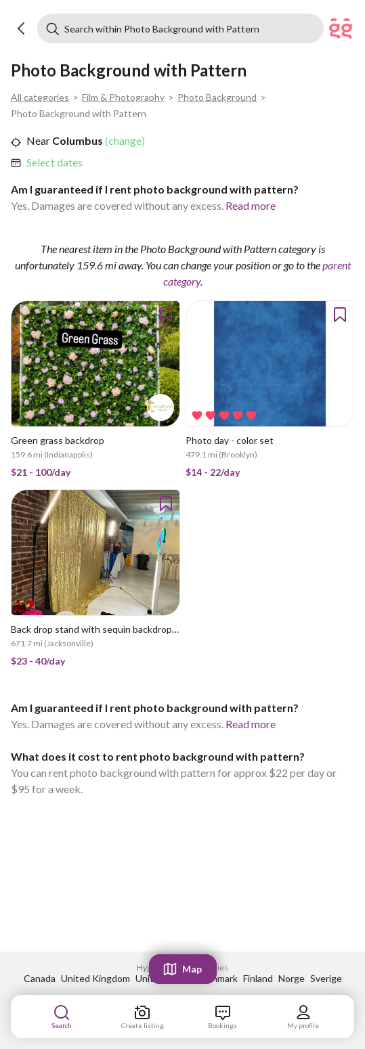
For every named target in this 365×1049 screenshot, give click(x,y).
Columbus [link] (76, 140)
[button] (22, 28)
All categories (40, 97)
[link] (54, 162)
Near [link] (38, 140)
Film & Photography (123, 97)
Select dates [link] (54, 162)
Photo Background (217, 97)
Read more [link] (251, 205)
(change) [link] (124, 140)
